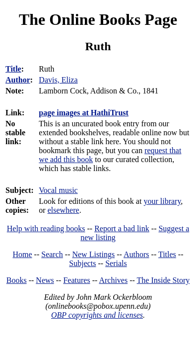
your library (162, 201)
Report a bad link (121, 228)
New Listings (93, 254)
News (45, 280)
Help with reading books (46, 228)
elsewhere (63, 210)
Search (52, 254)
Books (16, 280)
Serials (116, 263)
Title (13, 69)
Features (76, 280)
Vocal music (58, 190)
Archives (113, 280)
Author (17, 80)
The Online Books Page (98, 19)
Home (22, 254)
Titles (167, 254)
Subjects (82, 263)
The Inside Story (163, 280)
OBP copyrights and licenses (97, 315)
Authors (136, 254)
